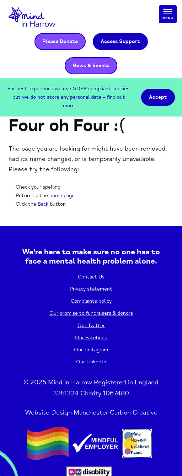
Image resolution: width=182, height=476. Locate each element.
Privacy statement (91, 289)
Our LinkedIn (91, 362)
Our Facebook (91, 338)
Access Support (120, 41)
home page (62, 196)
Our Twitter (91, 326)
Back (43, 204)
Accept (158, 97)
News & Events (91, 66)
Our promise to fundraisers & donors (91, 313)
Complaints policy (91, 301)
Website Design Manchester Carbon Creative (91, 412)
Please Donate (60, 41)
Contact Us (91, 277)
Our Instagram (91, 350)
